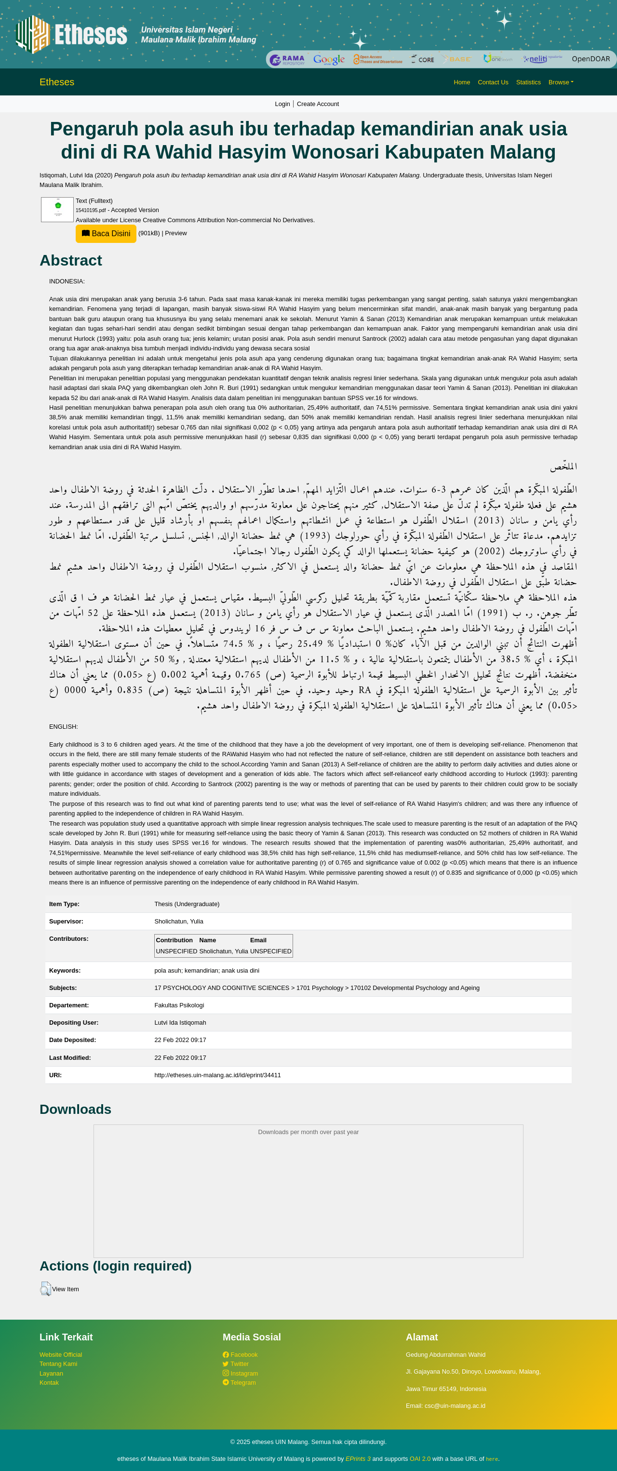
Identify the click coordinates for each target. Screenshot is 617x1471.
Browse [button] (559, 82)
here (492, 1459)
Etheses (57, 82)
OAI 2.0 (420, 1458)
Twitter (236, 1363)
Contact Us (493, 82)
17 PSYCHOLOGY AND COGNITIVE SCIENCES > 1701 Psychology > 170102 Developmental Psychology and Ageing (317, 987)
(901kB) (118, 233)
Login (282, 103)
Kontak (49, 1382)
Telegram (239, 1382)
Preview (176, 233)
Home (462, 82)
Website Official (61, 1354)
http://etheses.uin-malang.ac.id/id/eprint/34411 (217, 1075)
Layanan (51, 1373)
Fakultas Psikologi (179, 1005)
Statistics (528, 82)
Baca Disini (106, 233)
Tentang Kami (58, 1363)
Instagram (240, 1373)
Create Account (318, 103)
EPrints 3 (358, 1458)
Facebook (240, 1354)
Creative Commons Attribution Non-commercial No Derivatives (228, 220)
